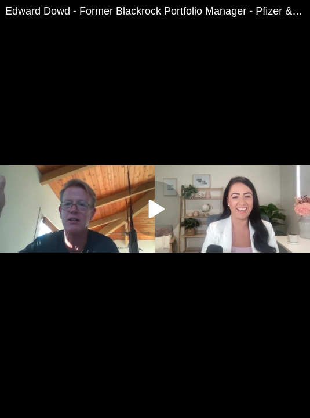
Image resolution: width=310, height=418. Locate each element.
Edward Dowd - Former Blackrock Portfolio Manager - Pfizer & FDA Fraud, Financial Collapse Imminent (157, 11)
